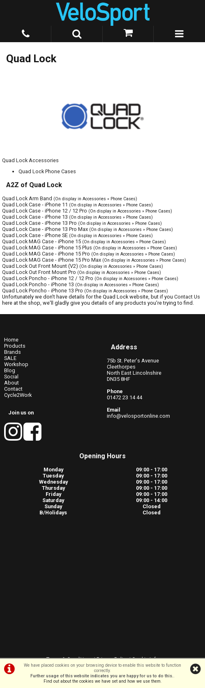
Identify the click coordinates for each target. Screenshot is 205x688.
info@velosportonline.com (138, 416)
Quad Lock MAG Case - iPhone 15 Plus (47, 247)
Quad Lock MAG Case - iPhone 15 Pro (46, 254)
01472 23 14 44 (124, 397)
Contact (13, 389)
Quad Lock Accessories (30, 160)
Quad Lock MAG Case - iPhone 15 (41, 241)
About (11, 383)
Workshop (16, 364)
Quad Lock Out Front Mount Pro (39, 272)
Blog (9, 370)
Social (11, 376)
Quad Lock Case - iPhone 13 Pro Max (45, 229)
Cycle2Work (18, 395)
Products (14, 346)
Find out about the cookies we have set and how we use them (102, 681)
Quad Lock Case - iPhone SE (35, 235)
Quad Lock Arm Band (27, 198)
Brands (12, 352)
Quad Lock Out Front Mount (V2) (40, 266)
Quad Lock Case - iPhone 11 (35, 204)
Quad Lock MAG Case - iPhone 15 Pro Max (51, 260)
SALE (10, 358)
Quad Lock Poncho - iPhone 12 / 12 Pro (47, 278)
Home (11, 340)
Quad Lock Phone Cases (47, 171)
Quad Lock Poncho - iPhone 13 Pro (42, 290)
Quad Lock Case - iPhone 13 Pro (39, 223)
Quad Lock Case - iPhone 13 (35, 217)
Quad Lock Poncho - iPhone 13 (38, 284)
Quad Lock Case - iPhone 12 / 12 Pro (44, 211)
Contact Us (187, 297)
